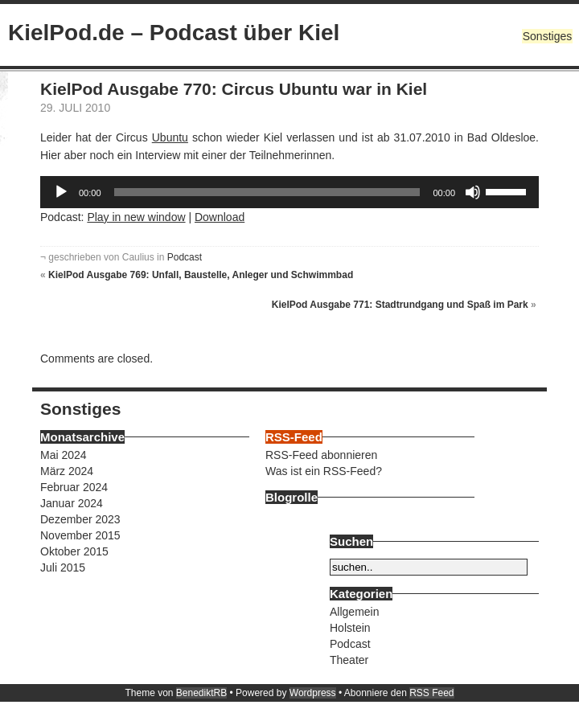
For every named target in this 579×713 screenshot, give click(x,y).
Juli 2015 (62, 567)
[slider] (267, 192)
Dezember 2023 (80, 519)
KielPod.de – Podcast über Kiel (173, 32)
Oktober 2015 (74, 551)
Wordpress (313, 693)
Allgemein (354, 611)
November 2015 (80, 535)
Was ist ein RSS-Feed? (323, 471)
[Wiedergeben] (61, 192)
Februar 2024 (74, 487)
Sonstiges (547, 36)
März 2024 (66, 471)
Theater (349, 660)
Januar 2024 (71, 503)
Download (219, 217)
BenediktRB (201, 693)
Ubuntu (170, 137)
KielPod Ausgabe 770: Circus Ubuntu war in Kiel (233, 89)
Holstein (350, 627)
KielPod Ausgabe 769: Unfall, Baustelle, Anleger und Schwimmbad (200, 275)
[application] (289, 192)
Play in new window (136, 217)
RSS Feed (431, 693)
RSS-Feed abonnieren (321, 455)
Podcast (184, 257)
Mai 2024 (63, 455)
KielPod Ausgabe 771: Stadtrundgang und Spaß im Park (400, 304)
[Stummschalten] (473, 192)
